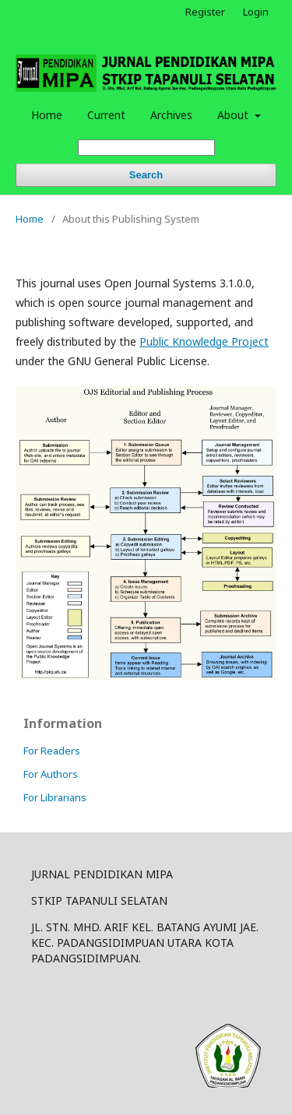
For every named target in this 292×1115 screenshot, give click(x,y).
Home (46, 114)
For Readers (51, 751)
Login (256, 12)
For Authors (50, 774)
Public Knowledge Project (204, 341)
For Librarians (54, 797)
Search (146, 175)
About (234, 114)
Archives (171, 114)
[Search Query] (146, 147)
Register (205, 12)
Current (106, 114)
